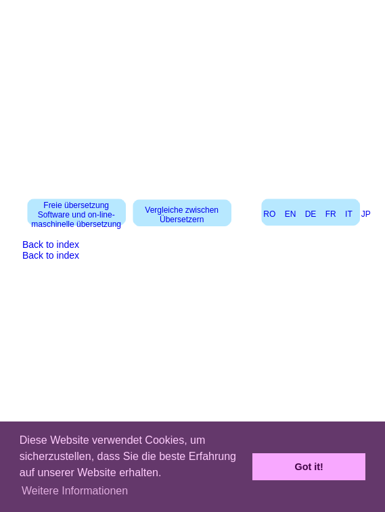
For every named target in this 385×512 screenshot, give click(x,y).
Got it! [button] (309, 466)
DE (311, 214)
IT (348, 214)
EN (290, 214)
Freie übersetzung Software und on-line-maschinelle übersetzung (76, 215)
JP (366, 214)
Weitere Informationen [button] (75, 490)
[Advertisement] (193, 94)
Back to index (50, 244)
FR (330, 214)
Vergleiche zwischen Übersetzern (182, 214)
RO (269, 214)
